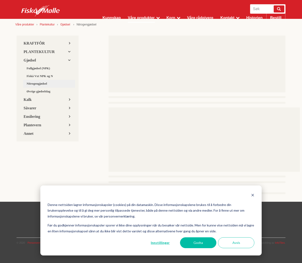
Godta (198, 243)
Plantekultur (47, 24)
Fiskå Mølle (41, 11)
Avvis (236, 243)
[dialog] (151, 220)
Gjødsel (65, 24)
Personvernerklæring (40, 242)
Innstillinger (160, 243)
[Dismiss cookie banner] (252, 196)
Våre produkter (24, 24)
